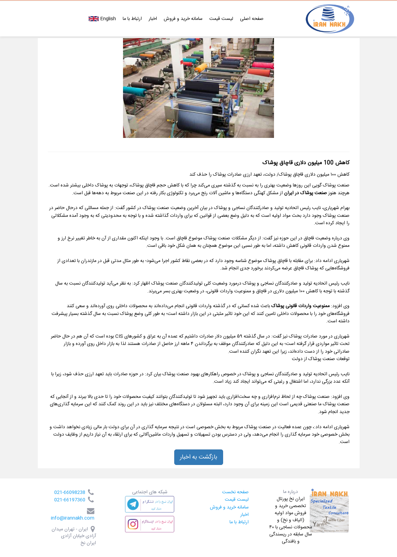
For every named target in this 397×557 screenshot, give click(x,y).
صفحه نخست (235, 492)
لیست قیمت (221, 19)
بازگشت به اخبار (198, 457)
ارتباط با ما (132, 19)
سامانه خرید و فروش (183, 19)
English (102, 19)
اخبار (153, 19)
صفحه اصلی (252, 19)
